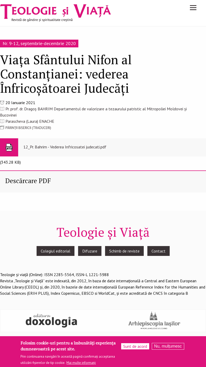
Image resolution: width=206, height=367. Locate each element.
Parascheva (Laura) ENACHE (29, 121)
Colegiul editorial (55, 251)
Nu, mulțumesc (168, 347)
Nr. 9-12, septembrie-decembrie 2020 (39, 43)
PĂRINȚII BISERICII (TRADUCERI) (28, 128)
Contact (159, 251)
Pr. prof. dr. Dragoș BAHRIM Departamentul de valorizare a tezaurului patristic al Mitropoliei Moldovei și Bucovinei (93, 112)
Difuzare (89, 251)
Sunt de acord (135, 347)
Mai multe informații (81, 363)
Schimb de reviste (124, 251)
